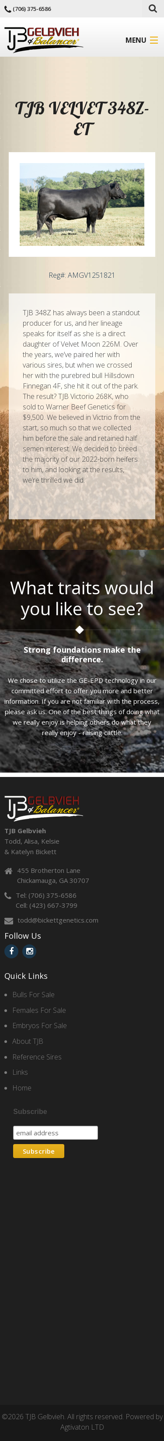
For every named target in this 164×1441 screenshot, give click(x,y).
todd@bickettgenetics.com (57, 920)
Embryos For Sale (39, 1025)
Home (21, 1088)
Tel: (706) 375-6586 (46, 895)
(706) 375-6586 (32, 9)
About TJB (27, 1041)
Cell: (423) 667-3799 (46, 905)
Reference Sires (37, 1057)
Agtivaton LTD (82, 1427)
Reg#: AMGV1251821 (82, 275)
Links (20, 1072)
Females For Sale (39, 1010)
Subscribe (30, 1111)
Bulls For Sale (33, 994)
